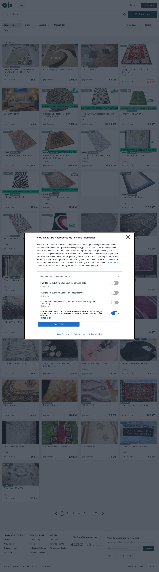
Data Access (79, 334)
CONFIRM (59, 324)
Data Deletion (63, 334)
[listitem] (79, 276)
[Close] (129, 238)
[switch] (115, 283)
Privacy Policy (95, 334)
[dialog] (79, 286)
